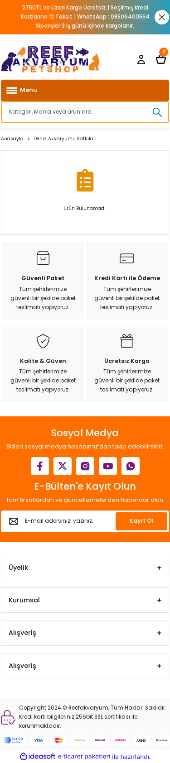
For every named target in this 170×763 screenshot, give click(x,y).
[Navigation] (85, 90)
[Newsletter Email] (85, 521)
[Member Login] (141, 59)
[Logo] (50, 59)
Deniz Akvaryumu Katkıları (65, 138)
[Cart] (161, 59)
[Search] (85, 112)
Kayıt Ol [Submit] (141, 521)
